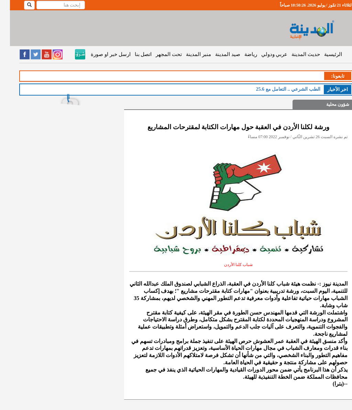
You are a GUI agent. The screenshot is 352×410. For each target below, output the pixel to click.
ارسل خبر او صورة (100, 54)
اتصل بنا (133, 54)
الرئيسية (323, 54)
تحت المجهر (159, 54)
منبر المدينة (188, 54)
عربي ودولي (264, 54)
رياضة (240, 54)
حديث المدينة (296, 54)
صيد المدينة (217, 54)
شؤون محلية (327, 104)
